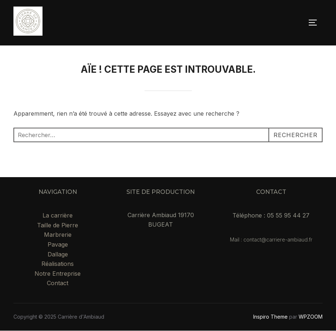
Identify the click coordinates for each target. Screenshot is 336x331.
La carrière (57, 215)
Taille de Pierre (57, 225)
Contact (57, 283)
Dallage (58, 254)
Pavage (58, 244)
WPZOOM (311, 317)
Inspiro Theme (270, 317)
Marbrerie (58, 234)
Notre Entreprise (58, 273)
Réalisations (57, 263)
